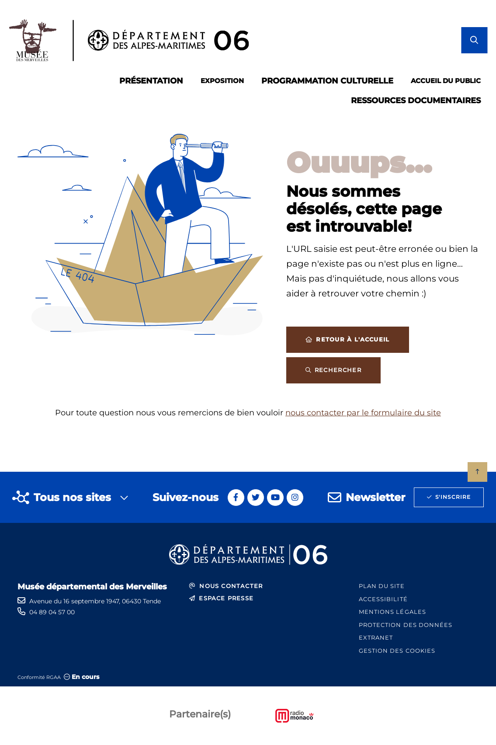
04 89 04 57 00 (52, 612)
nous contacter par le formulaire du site (363, 413)
